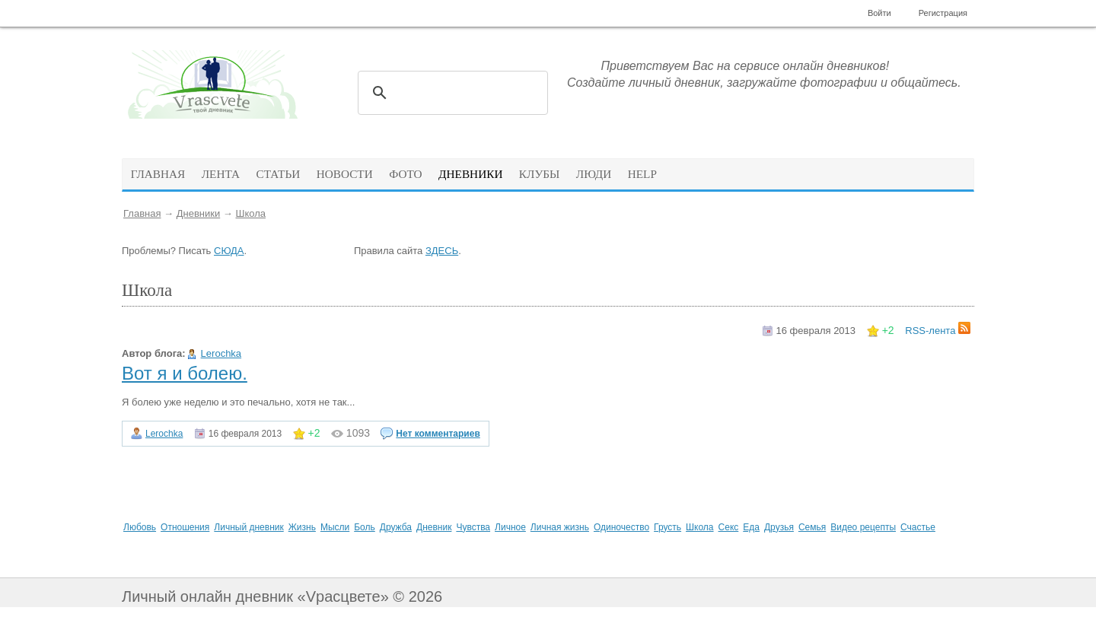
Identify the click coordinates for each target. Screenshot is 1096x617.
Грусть (667, 527)
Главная (142, 213)
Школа (250, 213)
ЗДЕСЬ (441, 250)
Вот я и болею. (184, 373)
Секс (728, 527)
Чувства (473, 527)
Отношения (185, 527)
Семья (812, 527)
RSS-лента (937, 330)
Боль (364, 527)
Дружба (396, 527)
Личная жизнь (559, 527)
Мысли (334, 527)
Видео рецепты (863, 527)
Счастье (917, 527)
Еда (751, 527)
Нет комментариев (438, 433)
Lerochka (221, 353)
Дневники (199, 213)
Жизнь (302, 527)
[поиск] (450, 93)
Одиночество (621, 527)
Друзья (779, 527)
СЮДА (229, 250)
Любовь (139, 527)
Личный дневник (248, 527)
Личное (510, 527)
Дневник (433, 527)
